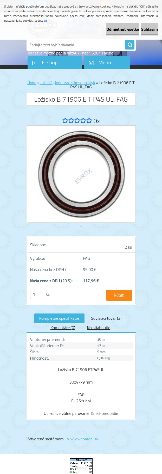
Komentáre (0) (62, 327)
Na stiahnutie (98, 327)
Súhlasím (149, 29)
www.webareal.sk (82, 439)
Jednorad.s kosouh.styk (75, 82)
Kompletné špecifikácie (59, 318)
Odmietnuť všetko (122, 29)
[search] (129, 45)
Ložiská (46, 82)
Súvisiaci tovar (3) (106, 318)
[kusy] (36, 294)
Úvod (31, 82)
